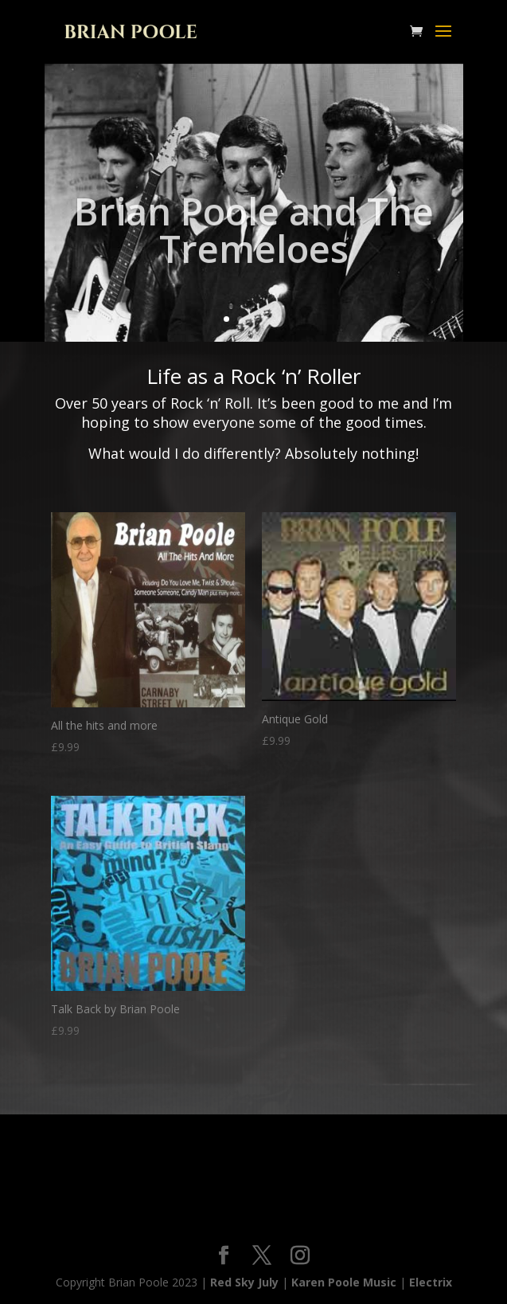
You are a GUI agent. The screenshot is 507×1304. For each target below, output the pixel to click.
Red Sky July (244, 1282)
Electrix (430, 1282)
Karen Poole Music (343, 1282)
